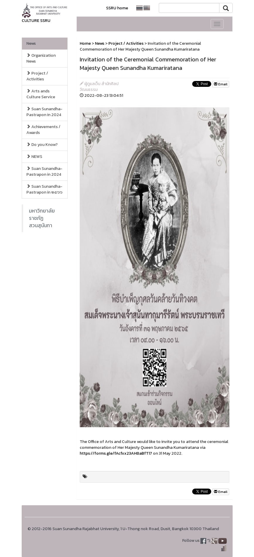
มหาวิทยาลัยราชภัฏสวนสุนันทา (42, 218)
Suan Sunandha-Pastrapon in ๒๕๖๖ (44, 189)
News (31, 43)
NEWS (34, 157)
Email (220, 84)
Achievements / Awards (43, 130)
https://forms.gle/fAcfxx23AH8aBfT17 (116, 453)
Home (85, 43)
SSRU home (117, 8)
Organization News (41, 58)
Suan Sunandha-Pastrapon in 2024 (44, 112)
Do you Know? (42, 145)
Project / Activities (37, 76)
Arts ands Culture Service (40, 94)
